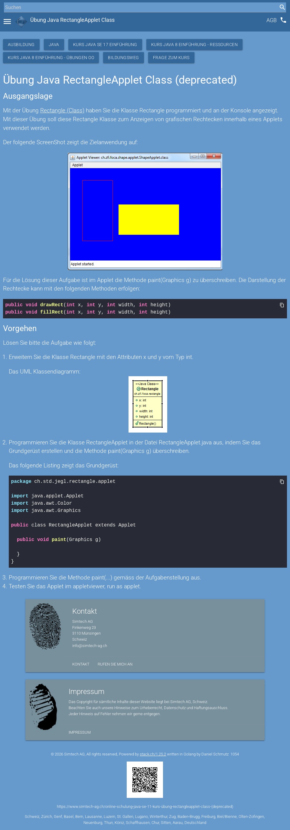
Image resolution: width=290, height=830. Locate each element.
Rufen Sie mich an (115, 664)
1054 (234, 754)
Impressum (80, 732)
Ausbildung (21, 44)
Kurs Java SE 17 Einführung (105, 44)
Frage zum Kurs (171, 57)
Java (54, 44)
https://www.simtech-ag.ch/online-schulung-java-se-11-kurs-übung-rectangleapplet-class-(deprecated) (145, 806)
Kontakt (81, 664)
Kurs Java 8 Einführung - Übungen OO (51, 57)
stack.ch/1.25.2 (153, 754)
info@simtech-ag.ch (89, 645)
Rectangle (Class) (62, 110)
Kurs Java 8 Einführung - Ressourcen (194, 44)
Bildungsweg (123, 57)
